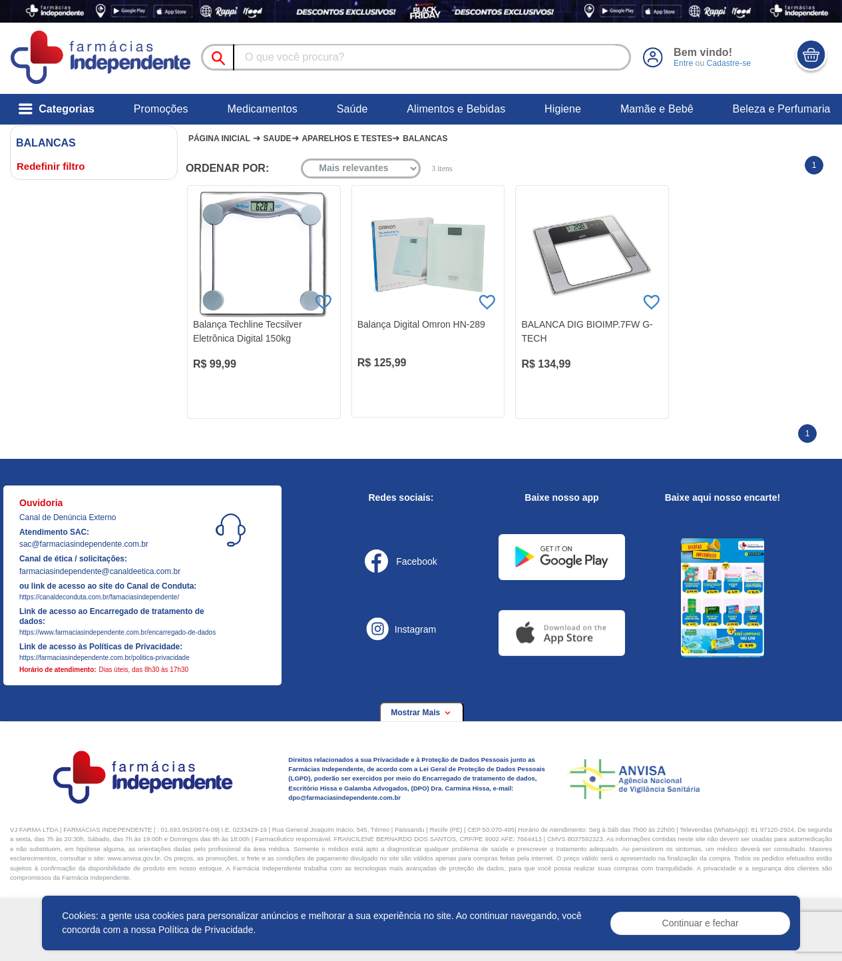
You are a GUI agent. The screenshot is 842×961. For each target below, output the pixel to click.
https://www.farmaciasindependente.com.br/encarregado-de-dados (117, 632)
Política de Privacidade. (207, 929)
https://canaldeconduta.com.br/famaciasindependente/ (99, 597)
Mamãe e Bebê (657, 109)
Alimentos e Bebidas (456, 109)
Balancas (425, 138)
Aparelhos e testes (347, 138)
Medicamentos (262, 109)
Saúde (352, 109)
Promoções (161, 109)
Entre (683, 63)
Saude (278, 138)
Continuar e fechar (700, 923)
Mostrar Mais (421, 712)
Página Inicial (219, 138)
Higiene (562, 109)
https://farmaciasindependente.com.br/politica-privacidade (104, 657)
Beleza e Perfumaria (782, 109)
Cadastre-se (728, 63)
